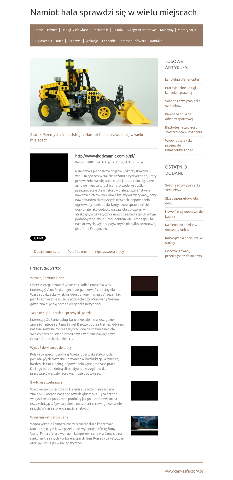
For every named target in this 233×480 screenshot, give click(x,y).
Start (34, 134)
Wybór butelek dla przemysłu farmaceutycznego (179, 145)
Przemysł (50, 134)
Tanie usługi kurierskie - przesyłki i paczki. (61, 313)
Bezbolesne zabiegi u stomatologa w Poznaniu (183, 129)
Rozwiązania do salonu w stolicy (184, 240)
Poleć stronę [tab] (77, 252)
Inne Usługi (72, 134)
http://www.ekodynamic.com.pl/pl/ (104, 156)
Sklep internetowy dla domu (181, 201)
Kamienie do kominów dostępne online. (181, 227)
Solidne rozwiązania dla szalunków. (182, 103)
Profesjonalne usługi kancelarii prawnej (180, 90)
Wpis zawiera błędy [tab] (109, 252)
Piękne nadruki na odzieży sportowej (179, 116)
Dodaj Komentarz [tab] (47, 252)
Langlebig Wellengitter (182, 79)
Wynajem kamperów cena (49, 417)
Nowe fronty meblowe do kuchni (184, 214)
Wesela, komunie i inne (47, 278)
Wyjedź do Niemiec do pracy (51, 348)
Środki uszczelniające (46, 382)
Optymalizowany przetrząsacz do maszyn (183, 253)
